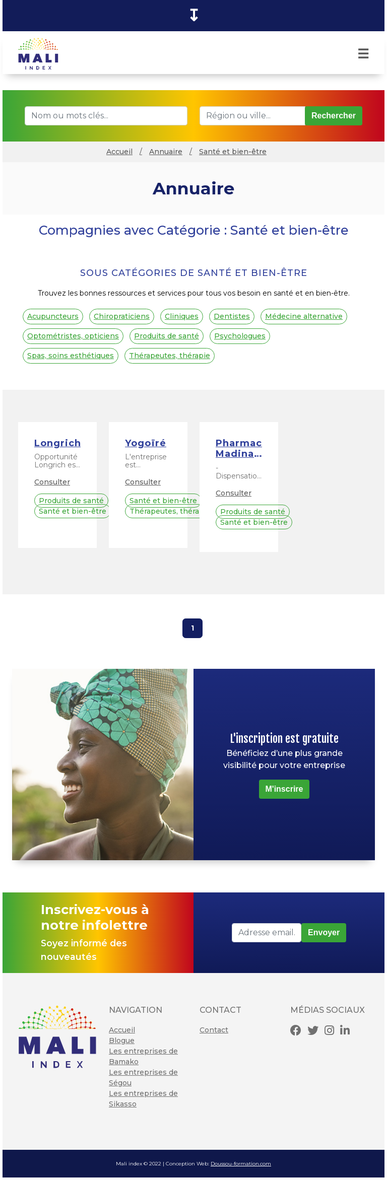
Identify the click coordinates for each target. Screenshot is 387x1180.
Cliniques (182, 316)
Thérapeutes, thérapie (169, 355)
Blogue (122, 1040)
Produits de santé (166, 335)
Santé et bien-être (233, 151)
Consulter (52, 482)
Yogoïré (145, 443)
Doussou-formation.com (241, 1163)
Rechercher (333, 115)
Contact (214, 1029)
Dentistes (232, 316)
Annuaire (165, 151)
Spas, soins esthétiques (70, 355)
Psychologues (240, 335)
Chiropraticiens (122, 316)
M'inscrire (284, 789)
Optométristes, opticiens (73, 335)
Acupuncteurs (53, 316)
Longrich (57, 443)
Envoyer (324, 932)
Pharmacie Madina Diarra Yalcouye (239, 449)
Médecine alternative (304, 316)
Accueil (119, 151)
